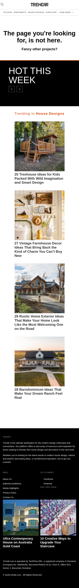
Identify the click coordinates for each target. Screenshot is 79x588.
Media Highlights (11, 488)
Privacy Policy (9, 492)
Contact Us (8, 497)
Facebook (46, 479)
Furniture (51, 12)
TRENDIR (39, 4)
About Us (7, 479)
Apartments (20, 12)
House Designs (36, 12)
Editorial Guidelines (12, 483)
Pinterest (46, 483)
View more (65, 12)
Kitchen (8, 12)
